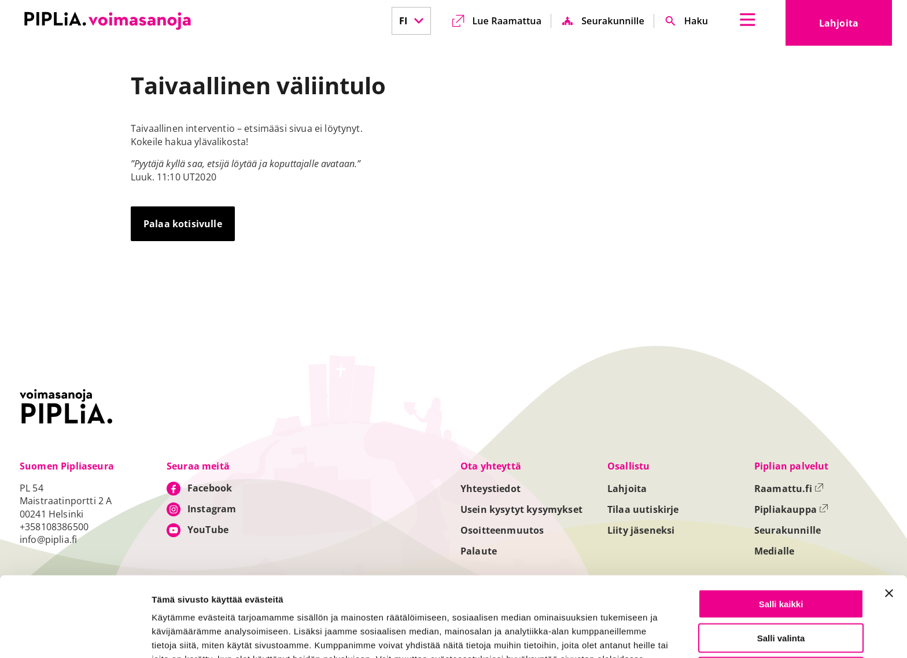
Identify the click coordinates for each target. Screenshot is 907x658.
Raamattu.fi (789, 488)
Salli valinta (781, 563)
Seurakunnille (612, 20)
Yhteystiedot (490, 488)
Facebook (209, 488)
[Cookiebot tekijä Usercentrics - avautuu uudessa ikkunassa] (75, 635)
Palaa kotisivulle (182, 223)
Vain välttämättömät (781, 596)
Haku (696, 20)
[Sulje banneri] (889, 518)
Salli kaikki (781, 529)
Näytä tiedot (618, 636)
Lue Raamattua (506, 20)
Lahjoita (855, 26)
